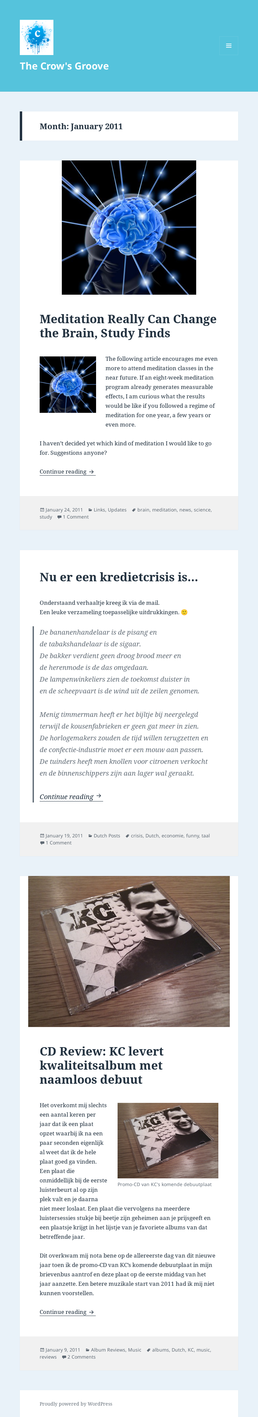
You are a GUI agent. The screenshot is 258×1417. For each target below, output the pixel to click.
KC (191, 1350)
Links (99, 509)
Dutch (152, 835)
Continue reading (68, 471)
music (203, 1350)
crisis (137, 835)
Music (134, 1350)
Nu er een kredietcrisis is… (119, 577)
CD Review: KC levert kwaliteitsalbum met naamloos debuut (102, 1065)
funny (192, 835)
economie (172, 835)
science (202, 509)
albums (160, 1350)
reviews (48, 1357)
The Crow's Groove (64, 65)
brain (143, 509)
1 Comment (76, 517)
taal (206, 835)
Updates (117, 509)
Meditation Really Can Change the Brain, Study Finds (128, 326)
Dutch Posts (107, 835)
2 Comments (82, 1357)
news (185, 509)
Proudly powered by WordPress (76, 1404)
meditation (164, 509)
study (46, 517)
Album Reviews (108, 1350)
